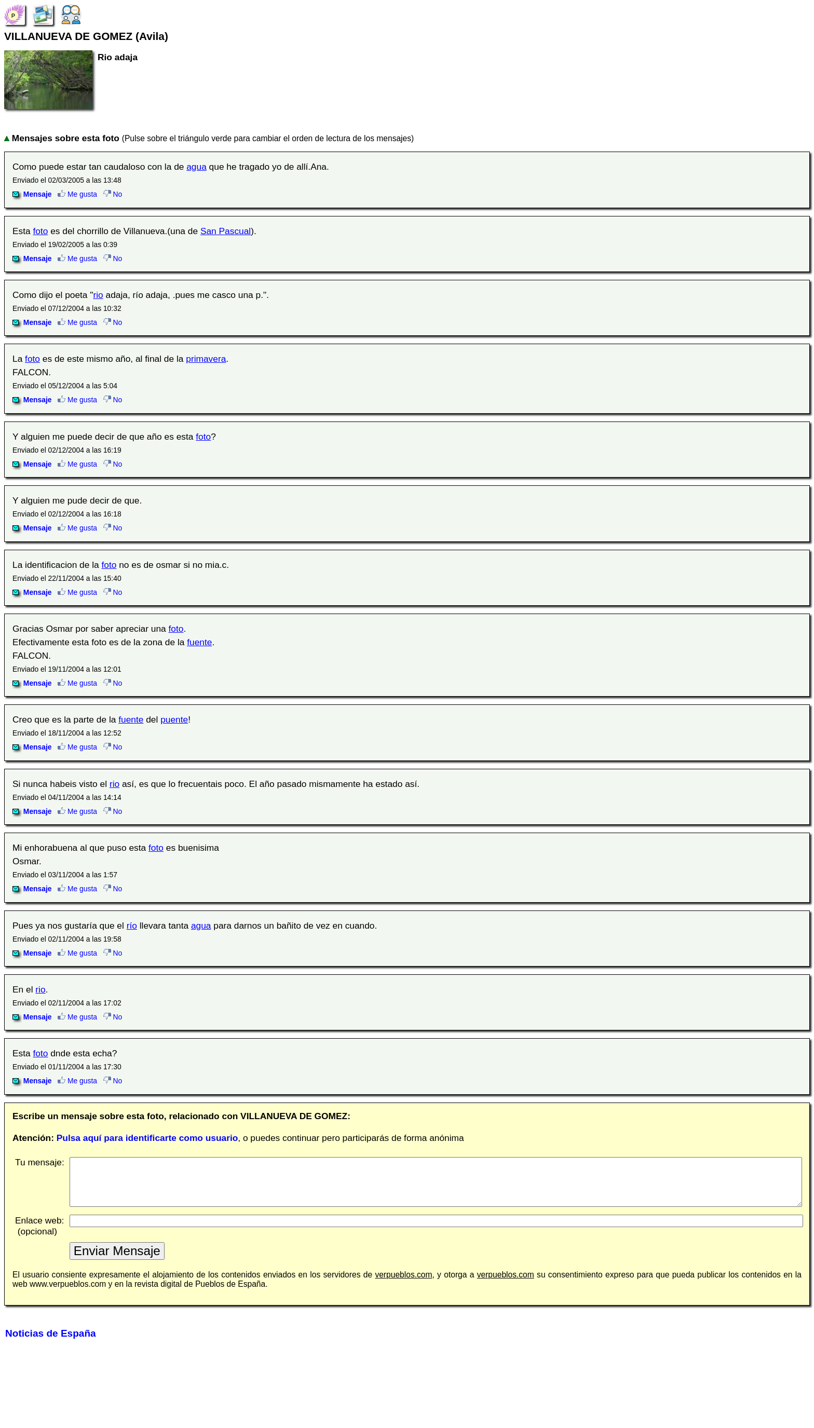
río (132, 925)
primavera (206, 358)
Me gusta (77, 194)
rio (98, 295)
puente (174, 719)
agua (196, 166)
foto (40, 231)
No (113, 194)
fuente (199, 642)
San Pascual (225, 231)
